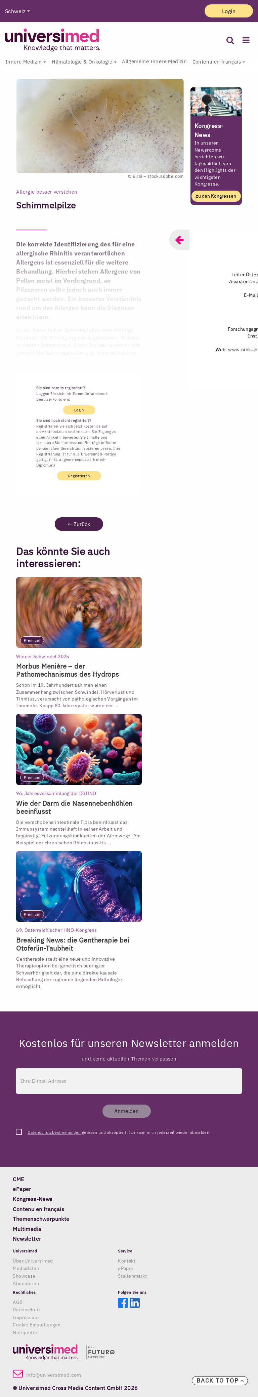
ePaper (125, 1268)
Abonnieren (26, 1283)
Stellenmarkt (132, 1276)
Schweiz (15, 11)
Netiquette (25, 1332)
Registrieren (79, 476)
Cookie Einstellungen (36, 1325)
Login (228, 11)
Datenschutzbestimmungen (54, 1132)
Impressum (26, 1317)
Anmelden (126, 1111)
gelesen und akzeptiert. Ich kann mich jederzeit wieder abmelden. (119, 1132)
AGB (18, 1302)
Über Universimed (33, 1261)
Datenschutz (27, 1310)
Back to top (221, 1380)
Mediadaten (26, 1268)
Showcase (24, 1276)
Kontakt (126, 1261)
